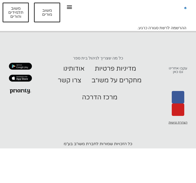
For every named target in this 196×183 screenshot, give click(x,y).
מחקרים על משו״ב (117, 80)
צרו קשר (69, 80)
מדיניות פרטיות (115, 68)
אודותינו (73, 68)
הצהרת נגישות (177, 122)
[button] (69, 7)
